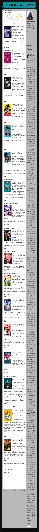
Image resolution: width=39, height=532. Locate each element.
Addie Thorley (31, 66)
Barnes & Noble (6, 73)
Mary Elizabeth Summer (32, 370)
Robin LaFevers (31, 436)
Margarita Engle (30, 361)
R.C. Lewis (31, 414)
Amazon (5, 74)
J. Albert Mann (33, 237)
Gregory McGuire (33, 216)
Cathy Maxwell (28, 146)
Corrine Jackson (33, 160)
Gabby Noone (32, 209)
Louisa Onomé (30, 350)
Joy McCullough (33, 273)
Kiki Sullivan (28, 311)
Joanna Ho (30, 267)
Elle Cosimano (30, 188)
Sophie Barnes (28, 480)
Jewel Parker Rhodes (31, 266)
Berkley (27, 115)
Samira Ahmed (28, 451)
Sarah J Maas (28, 459)
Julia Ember (30, 274)
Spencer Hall (28, 482)
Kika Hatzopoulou (33, 310)
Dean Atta (32, 175)
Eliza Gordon (31, 183)
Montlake (34, 390)
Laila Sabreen (30, 321)
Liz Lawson (28, 347)
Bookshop (5, 176)
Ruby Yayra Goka (31, 443)
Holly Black (28, 230)
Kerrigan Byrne (34, 308)
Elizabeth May (34, 186)
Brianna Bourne (28, 126)
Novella (34, 403)
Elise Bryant (28, 183)
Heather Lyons (28, 226)
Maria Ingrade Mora (31, 363)
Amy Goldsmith (33, 90)
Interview (34, 234)
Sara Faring (30, 453)
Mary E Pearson (28, 370)
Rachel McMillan (32, 418)
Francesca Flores (33, 207)
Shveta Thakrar (33, 476)
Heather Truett (31, 227)
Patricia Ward (32, 408)
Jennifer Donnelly (28, 253)
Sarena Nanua (30, 464)
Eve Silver (29, 204)
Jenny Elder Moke (28, 259)
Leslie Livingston (31, 336)
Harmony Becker (28, 222)
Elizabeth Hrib (31, 185)
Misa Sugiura (33, 388)
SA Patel (34, 446)
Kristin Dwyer (32, 317)
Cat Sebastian (33, 143)
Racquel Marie (29, 420)
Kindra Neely (28, 313)
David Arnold (30, 173)
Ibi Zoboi (34, 233)
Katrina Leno (31, 300)
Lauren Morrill (28, 330)
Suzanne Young (28, 492)
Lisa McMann (30, 344)
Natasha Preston (32, 397)
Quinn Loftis (33, 413)
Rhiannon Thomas (30, 431)
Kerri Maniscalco (29, 308)
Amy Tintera (31, 92)
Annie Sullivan (29, 103)
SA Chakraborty (31, 446)
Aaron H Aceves (31, 62)
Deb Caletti (34, 175)
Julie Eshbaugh (32, 276)
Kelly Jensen (32, 304)
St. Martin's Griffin (31, 483)
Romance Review (31, 438)
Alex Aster (28, 73)
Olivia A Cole (28, 404)
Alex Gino (30, 73)
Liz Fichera (34, 346)
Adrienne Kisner (29, 69)
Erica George (32, 198)
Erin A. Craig (29, 200)
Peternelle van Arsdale (33, 409)
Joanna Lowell (33, 267)
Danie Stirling (33, 168)
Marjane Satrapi (32, 368)
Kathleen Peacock (31, 295)
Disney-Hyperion (28, 179)
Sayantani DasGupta (32, 466)
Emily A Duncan (31, 191)
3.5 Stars (32, 59)
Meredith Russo (30, 382)
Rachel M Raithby (28, 418)
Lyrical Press (28, 352)
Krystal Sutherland (28, 319)
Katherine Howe (31, 293)
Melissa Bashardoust (31, 378)
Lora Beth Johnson (31, 348)
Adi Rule (33, 67)
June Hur (31, 278)
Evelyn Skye (33, 204)
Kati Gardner (28, 297)
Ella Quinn (28, 188)
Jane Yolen (30, 242)
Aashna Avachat (30, 63)
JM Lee (34, 266)
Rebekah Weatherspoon (33, 428)
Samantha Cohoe (32, 449)
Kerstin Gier (28, 309)
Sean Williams (31, 468)
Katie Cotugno (31, 298)
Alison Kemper (28, 79)
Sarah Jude (28, 460)
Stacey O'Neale (31, 484)
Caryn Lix (34, 141)
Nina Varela (34, 401)
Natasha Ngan (28, 397)
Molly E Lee (33, 389)
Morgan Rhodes (31, 391)
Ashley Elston (32, 106)
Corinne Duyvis (29, 160)
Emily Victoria (29, 194)
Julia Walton (28, 275)
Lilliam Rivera (34, 338)
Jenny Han (32, 259)
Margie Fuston (33, 361)
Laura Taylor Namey (31, 327)
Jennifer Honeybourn (29, 255)
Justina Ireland (31, 279)
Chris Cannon (32, 150)
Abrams (33, 64)
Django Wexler (32, 179)
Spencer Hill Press (32, 482)
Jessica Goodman (32, 261)
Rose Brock (28, 441)
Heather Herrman (32, 225)
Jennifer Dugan (32, 253)
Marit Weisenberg (28, 368)
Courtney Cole (28, 162)
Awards (30, 111)
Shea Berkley (28, 474)
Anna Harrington (28, 100)
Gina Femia (31, 213)
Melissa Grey (28, 380)
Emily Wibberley (33, 194)
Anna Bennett (30, 98)
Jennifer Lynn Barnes (29, 257)
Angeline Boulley (30, 96)
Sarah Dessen (33, 457)
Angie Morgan (34, 96)
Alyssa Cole (31, 82)
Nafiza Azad (31, 392)
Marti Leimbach (33, 369)
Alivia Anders (32, 79)
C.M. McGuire (29, 132)
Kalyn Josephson (31, 281)
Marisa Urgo (28, 367)
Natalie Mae (34, 395)
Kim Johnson (18, 468)
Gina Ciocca (28, 213)
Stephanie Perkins (29, 487)
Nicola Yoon (33, 399)
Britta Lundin (31, 128)
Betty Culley (28, 119)
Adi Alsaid (30, 67)
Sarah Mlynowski (33, 461)
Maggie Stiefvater (29, 355)
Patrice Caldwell (33, 407)
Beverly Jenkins (32, 119)
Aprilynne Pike (32, 104)
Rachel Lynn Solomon (32, 417)
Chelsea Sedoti (29, 149)
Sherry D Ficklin (29, 476)
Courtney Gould (32, 162)
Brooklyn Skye (30, 130)
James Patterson (31, 240)
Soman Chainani (29, 479)
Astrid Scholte (28, 109)
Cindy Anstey (28, 156)
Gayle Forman (33, 211)
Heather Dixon (33, 224)
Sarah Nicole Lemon (33, 462)
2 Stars (33, 58)
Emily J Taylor (30, 192)
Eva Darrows (29, 203)
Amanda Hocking (32, 84)
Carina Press (32, 136)
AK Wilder (30, 71)
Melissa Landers (32, 380)
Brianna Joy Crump (33, 126)
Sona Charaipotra (33, 479)
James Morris (28, 240)
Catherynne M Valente (32, 145)
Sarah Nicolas (28, 462)
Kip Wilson (31, 313)
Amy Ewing (30, 90)
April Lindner (29, 104)
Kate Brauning (34, 287)
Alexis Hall (32, 77)
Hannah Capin (31, 220)
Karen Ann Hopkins (31, 283)
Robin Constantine (7, 469)
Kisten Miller (33, 313)
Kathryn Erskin (30, 296)
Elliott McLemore (28, 190)
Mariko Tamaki (32, 365)
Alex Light (33, 73)
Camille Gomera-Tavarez (33, 134)
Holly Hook (30, 231)
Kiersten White (28, 310)
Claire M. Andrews (29, 158)
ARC (29, 105)
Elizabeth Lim (30, 186)
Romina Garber (30, 439)
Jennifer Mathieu (33, 257)
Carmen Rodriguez (30, 137)
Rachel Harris (30, 416)
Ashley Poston (32, 107)
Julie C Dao (29, 276)
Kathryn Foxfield (33, 296)
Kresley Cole (32, 314)
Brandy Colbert (33, 124)
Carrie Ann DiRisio (33, 139)
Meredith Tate (34, 382)
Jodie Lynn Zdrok (32, 270)
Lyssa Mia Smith (32, 352)
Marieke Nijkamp (28, 365)
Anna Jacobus (32, 100)
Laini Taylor (33, 321)
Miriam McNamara (29, 388)
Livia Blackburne (30, 346)
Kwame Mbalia (32, 319)
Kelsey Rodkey (15, 468)
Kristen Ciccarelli (31, 315)
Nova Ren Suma (30, 403)
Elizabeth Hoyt (28, 185)
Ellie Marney (33, 189)
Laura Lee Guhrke (28, 325)
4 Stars (34, 59)
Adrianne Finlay (28, 68)
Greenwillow (28, 216)
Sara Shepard (28, 455)
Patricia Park (28, 408)
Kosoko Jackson (28, 314)
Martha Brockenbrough (29, 369)
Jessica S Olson (32, 264)
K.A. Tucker (31, 280)
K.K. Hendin (34, 280)
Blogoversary (33, 121)
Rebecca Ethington (32, 424)
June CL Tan (28, 278)
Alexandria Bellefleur (28, 77)
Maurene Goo (31, 372)
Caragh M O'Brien (28, 136)
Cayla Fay (31, 146)
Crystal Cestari (31, 164)
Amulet (27, 89)
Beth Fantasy (30, 115)
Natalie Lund (30, 395)
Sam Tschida (28, 449)
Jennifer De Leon (32, 252)
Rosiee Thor (33, 442)
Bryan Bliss (33, 130)
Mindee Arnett (30, 387)
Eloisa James (32, 190)
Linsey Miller (32, 342)
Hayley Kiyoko (32, 223)
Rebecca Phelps (29, 426)
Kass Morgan (32, 285)
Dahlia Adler (28, 167)
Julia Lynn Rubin (33, 274)
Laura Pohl (32, 325)
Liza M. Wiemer (33, 347)
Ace (32, 65)
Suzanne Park (33, 491)
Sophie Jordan (28, 481)
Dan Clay (31, 167)
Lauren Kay (34, 329)
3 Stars (29, 59)
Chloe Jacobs (28, 150)
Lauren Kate (30, 329)
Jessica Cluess (28, 261)
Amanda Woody (33, 86)
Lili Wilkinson (31, 338)
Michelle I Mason (31, 384)
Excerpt (28, 205)
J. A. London (29, 237)
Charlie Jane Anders (29, 148)
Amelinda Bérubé (30, 88)
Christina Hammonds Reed (32, 152)
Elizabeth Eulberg (32, 184)
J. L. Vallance (31, 238)
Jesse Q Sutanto (11, 468)
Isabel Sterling (31, 236)
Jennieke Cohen (32, 251)
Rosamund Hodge (28, 440)
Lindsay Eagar (33, 340)
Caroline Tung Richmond (29, 138)
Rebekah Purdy (28, 428)
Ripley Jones (31, 434)
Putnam (27, 412)
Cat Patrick (30, 143)
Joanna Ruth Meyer (29, 268)
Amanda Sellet (30, 86)
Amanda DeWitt (32, 83)
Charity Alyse (33, 147)
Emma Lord (29, 196)
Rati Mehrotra (30, 422)
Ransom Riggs (28, 421)
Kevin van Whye (33, 309)
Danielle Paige (28, 171)
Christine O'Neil (31, 153)
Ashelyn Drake (28, 106)
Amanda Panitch (31, 85)
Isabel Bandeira (31, 235)
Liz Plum (30, 347)
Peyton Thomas (28, 410)
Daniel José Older (32, 169)
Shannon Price (31, 472)
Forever (30, 207)
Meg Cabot (33, 374)
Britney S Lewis (28, 128)
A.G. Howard (30, 61)
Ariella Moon (32, 105)
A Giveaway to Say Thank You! (30, 49)
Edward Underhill (33, 181)
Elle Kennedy (34, 188)
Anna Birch (34, 98)
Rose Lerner (33, 441)
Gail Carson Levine (29, 211)
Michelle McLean (33, 385)
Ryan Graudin (31, 444)
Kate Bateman (30, 287)
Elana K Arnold (30, 182)
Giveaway (29, 214)
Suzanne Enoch (28, 491)
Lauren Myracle (31, 330)
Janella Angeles (33, 242)
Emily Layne (33, 192)
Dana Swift (30, 168)
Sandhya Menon (33, 451)
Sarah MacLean (28, 461)
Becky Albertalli (31, 113)
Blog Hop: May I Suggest (29, 48)
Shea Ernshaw (31, 474)
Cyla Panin (32, 165)
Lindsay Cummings (29, 340)
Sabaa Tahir (31, 447)
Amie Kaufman (33, 88)
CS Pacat (30, 165)
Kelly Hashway (28, 304)
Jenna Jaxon (30, 250)
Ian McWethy (31, 233)
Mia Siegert (28, 383)
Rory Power (34, 439)
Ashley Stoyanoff (32, 108)
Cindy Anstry (31, 156)
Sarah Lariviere (34, 460)
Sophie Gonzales (32, 480)
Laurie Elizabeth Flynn (32, 331)
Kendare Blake (30, 307)
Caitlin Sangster (31, 133)
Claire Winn (33, 158)
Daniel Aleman (28, 169)
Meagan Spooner (29, 374)
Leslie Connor (28, 336)
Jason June (30, 244)
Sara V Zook (32, 455)
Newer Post (5, 490)
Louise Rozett (34, 350)
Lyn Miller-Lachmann (31, 351)
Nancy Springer (33, 393)
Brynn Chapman (32, 131)
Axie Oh (32, 111)
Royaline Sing (28, 443)
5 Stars (33, 60)
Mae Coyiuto (30, 354)
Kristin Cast (28, 317)
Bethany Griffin (31, 117)
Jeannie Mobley (32, 246)
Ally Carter (29, 80)
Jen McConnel (31, 248)
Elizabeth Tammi (29, 187)
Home (14, 490)
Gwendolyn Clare (32, 218)
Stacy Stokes (30, 485)
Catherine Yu (28, 145)
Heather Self (28, 227)
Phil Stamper (32, 410)
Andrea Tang (33, 94)
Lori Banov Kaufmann (31, 349)
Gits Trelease (34, 213)
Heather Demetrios (29, 224)
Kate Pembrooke (31, 289)
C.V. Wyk (32, 132)
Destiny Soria (31, 177)
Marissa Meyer (32, 367)
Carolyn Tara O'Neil (29, 139)
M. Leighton (30, 353)
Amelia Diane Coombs (31, 87)
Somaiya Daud (34, 478)
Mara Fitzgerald (28, 357)
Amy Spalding (28, 92)
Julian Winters (32, 275)
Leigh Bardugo (31, 334)
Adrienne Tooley (33, 69)
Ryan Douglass (28, 444)
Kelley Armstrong (30, 302)
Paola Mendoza (30, 407)
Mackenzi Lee (33, 353)
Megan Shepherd (29, 376)
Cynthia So (33, 166)
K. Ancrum (28, 280)
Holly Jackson (33, 231)
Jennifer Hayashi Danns (33, 254)
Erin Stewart (28, 202)
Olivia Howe (31, 405)
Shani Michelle (28, 470)
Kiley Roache (32, 311)
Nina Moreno (30, 401)
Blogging (30, 121)
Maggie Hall (33, 354)
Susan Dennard (31, 489)
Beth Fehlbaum (33, 115)
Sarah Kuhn (31, 460)
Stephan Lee (33, 485)
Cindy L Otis (34, 156)
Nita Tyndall (32, 402)
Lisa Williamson (34, 344)
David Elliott (33, 173)
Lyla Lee (28, 351)
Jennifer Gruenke (28, 254)
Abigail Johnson (30, 64)
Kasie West (28, 285)
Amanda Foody (28, 84)
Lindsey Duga (28, 342)
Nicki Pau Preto (29, 399)
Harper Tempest (32, 222)
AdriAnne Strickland (33, 68)
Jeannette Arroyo (28, 246)
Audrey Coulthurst (32, 109)
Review (34, 430)
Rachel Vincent (33, 419)
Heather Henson (28, 225)
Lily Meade (21, 468)
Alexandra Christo (32, 75)
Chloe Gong (33, 149)
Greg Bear (30, 216)
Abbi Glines (33, 63)
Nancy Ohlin (30, 393)
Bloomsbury (29, 122)
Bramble (30, 124)
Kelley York (34, 302)
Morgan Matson (28, 391)
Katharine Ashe (31, 291)
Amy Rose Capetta (32, 91)
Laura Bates (33, 323)
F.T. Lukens (32, 205)
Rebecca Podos (33, 426)
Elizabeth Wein (33, 187)
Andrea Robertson (29, 94)
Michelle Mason (29, 385)
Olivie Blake (30, 406)
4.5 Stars (29, 60)
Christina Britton (31, 151)
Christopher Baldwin (31, 154)
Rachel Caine (28, 415)
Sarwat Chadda (33, 464)
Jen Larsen (28, 248)
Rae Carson (33, 420)
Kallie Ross (28, 281)
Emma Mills (32, 196)
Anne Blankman (31, 102)
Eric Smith (29, 198)
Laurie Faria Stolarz (29, 332)
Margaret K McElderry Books (30, 359)
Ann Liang (28, 98)
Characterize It (28, 147)
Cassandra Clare (29, 142)
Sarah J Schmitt (33, 459)
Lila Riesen (28, 338)
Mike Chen (31, 386)
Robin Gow (28, 436)
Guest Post (28, 218)
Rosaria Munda (33, 440)
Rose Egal (30, 441)
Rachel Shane (30, 419)
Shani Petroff (31, 470)
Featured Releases (7, 468)
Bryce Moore (28, 131)
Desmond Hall (28, 177)
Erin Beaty (32, 200)
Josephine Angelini (31, 272)
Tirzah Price (11, 469)
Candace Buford (33, 135)
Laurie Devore (28, 331)
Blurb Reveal (32, 122)
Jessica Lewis (30, 263)
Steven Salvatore (33, 487)
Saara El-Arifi (28, 447)
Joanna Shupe (33, 268)
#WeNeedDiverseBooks (29, 58)
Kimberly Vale (33, 312)
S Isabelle (33, 445)
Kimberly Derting (28, 312)
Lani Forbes (30, 323)
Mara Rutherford (33, 357)
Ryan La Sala (30, 445)
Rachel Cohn (31, 415)
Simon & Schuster (32, 477)
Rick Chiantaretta (31, 432)
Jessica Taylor (31, 265)
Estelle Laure (32, 202)
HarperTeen (28, 223)
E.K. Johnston (28, 181)
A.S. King (28, 62)
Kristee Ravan (28, 315)
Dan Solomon (34, 167)
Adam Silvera (28, 66)
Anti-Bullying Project (33, 103)
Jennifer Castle (28, 252)
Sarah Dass (30, 457)
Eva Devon (32, 203)
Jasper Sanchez (33, 244)
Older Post (23, 490)
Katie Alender (32, 297)
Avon (27, 111)
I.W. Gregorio (28, 233)
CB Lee (34, 146)
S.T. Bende (28, 446)
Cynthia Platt (30, 166)
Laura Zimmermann (30, 328)
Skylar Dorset (30, 478)
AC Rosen (30, 65)
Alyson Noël (30, 81)
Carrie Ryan (30, 141)
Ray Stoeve (33, 422)
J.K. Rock (34, 238)
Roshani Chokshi (28, 442)
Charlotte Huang (33, 148)
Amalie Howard (28, 83)
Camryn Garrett (28, 135)
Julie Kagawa (31, 277)
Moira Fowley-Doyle (29, 389)
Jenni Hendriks (33, 250)
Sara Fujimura (33, 453)
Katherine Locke (30, 294)
